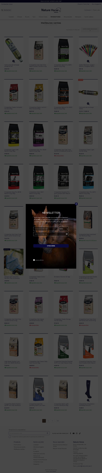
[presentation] (46, 240)
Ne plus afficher (39, 260)
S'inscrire (51, 246)
